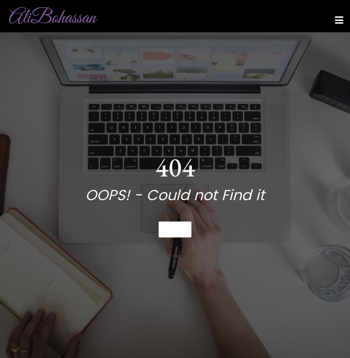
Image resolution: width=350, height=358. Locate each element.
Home (175, 229)
